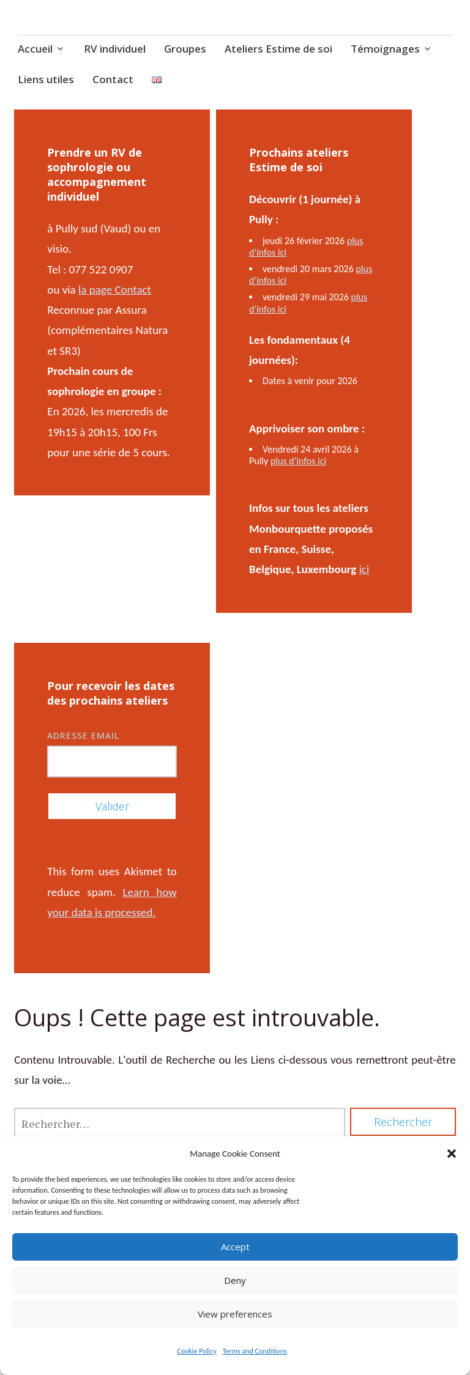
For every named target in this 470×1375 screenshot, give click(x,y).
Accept (235, 1246)
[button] (452, 1153)
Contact (112, 79)
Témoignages (385, 49)
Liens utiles (46, 79)
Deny (235, 1280)
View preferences (235, 1314)
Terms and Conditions (255, 1351)
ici (364, 569)
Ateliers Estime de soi (278, 49)
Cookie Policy (196, 1351)
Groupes (185, 49)
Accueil (35, 49)
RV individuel (115, 49)
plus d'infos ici (298, 461)
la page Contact (114, 290)
